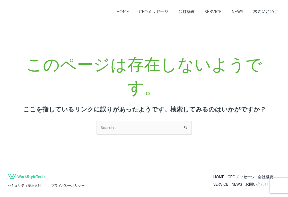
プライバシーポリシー (68, 186)
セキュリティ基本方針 (24, 186)
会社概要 (192, 11)
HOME (132, 11)
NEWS (240, 11)
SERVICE (217, 11)
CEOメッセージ (161, 11)
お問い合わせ (266, 11)
